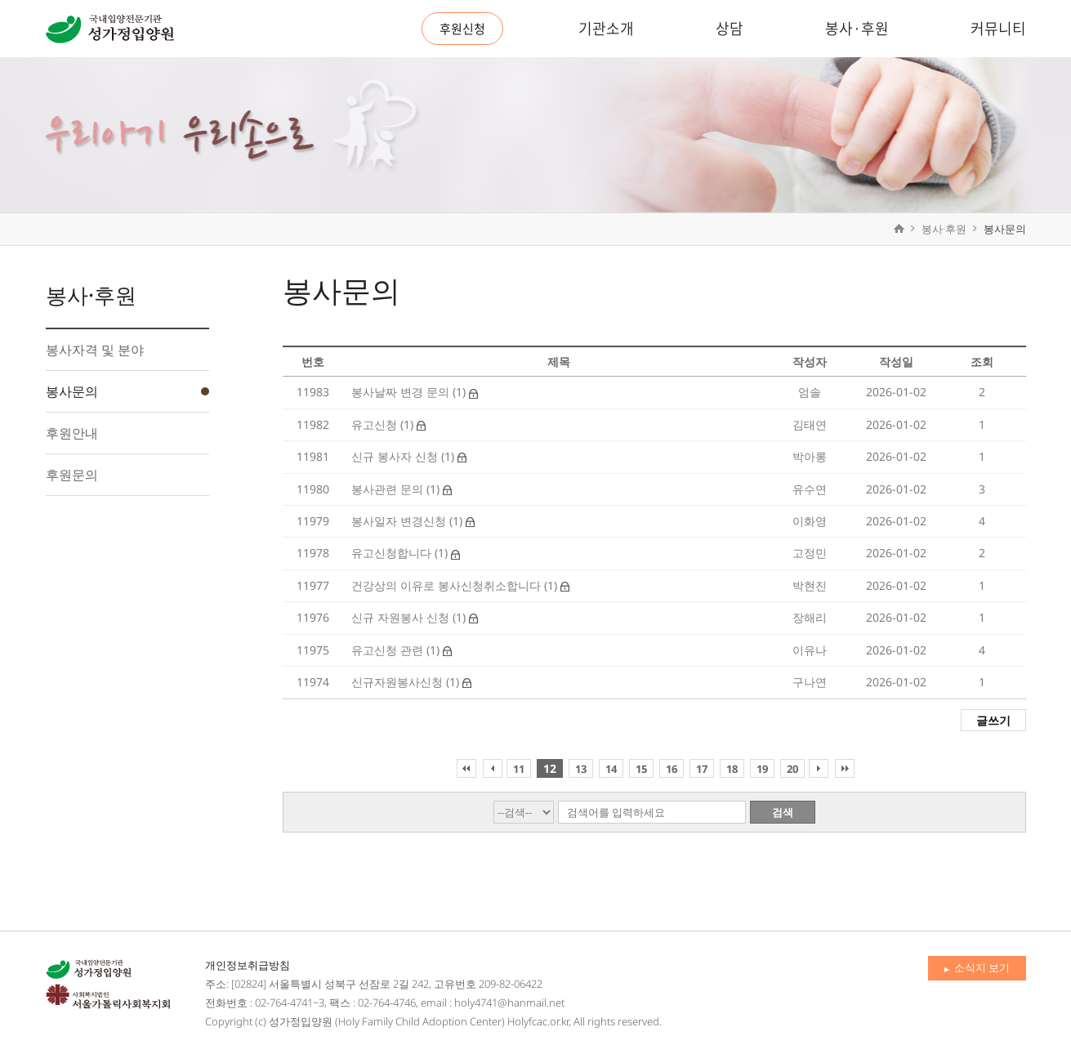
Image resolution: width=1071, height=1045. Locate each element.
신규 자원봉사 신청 (402, 617)
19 (762, 768)
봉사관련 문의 (388, 489)
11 (518, 768)
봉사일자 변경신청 (400, 521)
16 (671, 768)
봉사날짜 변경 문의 (402, 392)
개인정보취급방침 (247, 965)
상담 (729, 28)
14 (611, 768)
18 (732, 768)
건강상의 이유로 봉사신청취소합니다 (447, 585)
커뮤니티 (998, 28)
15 (641, 768)
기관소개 (606, 28)
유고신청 (375, 424)
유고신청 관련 (388, 650)
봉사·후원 (857, 28)
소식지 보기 (977, 967)
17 (701, 768)
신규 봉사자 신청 (396, 456)
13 (581, 768)
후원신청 (462, 29)
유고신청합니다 (393, 552)
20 (792, 768)
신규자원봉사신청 (398, 682)
